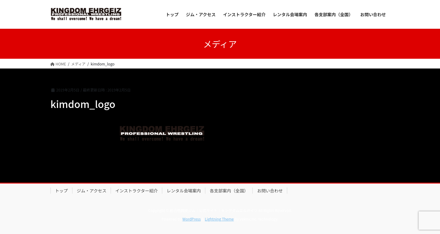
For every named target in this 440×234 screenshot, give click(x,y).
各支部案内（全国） (229, 191)
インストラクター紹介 (136, 191)
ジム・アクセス (91, 191)
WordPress (191, 218)
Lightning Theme (219, 218)
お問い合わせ (270, 191)
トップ (61, 191)
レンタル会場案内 (184, 191)
